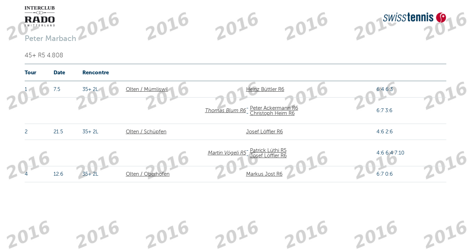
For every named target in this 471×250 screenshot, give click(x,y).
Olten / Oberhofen (148, 174)
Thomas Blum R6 (225, 110)
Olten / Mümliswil (147, 89)
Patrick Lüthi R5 (268, 150)
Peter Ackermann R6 (274, 108)
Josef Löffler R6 (264, 131)
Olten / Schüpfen (146, 131)
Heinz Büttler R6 (265, 89)
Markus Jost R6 (264, 174)
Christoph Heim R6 (272, 113)
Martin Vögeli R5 (227, 153)
